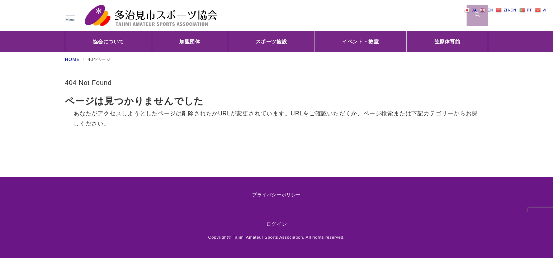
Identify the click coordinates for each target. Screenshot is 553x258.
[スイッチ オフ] (477, 15)
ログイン (276, 224)
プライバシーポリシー (276, 194)
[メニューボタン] (70, 15)
